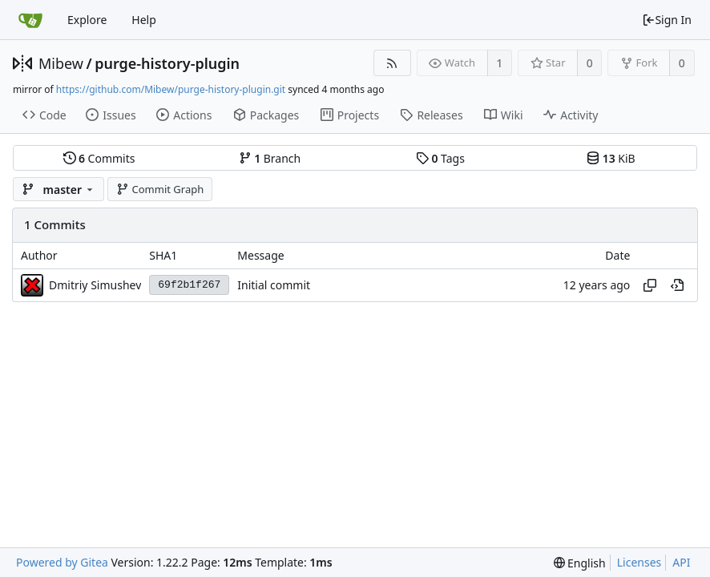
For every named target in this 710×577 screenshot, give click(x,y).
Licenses (639, 562)
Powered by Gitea (62, 562)
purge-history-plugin (167, 63)
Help (143, 19)
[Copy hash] (650, 285)
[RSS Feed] (392, 63)
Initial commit (273, 285)
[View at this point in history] (677, 285)
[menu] (580, 563)
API (681, 562)
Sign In (667, 19)
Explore (87, 19)
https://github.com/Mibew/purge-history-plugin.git (170, 89)
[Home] (30, 20)
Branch (270, 158)
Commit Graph (160, 189)
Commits (99, 158)
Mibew (60, 63)
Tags (440, 158)
